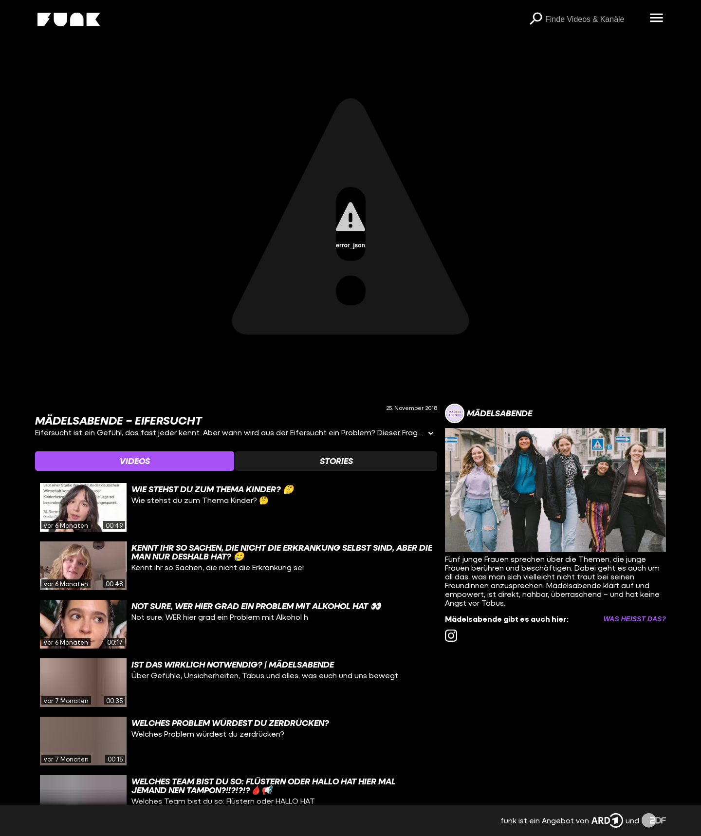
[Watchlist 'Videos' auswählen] (134, 461)
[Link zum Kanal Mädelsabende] (488, 413)
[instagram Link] (451, 636)
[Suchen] (535, 19)
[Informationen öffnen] (430, 434)
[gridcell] (236, 507)
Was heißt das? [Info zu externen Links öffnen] (635, 619)
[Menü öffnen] (656, 18)
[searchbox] (594, 19)
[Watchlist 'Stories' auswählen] (336, 461)
